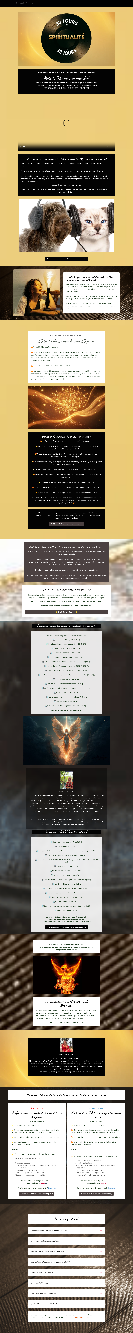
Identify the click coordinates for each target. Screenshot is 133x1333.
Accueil (20, 3)
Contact (30, 3)
